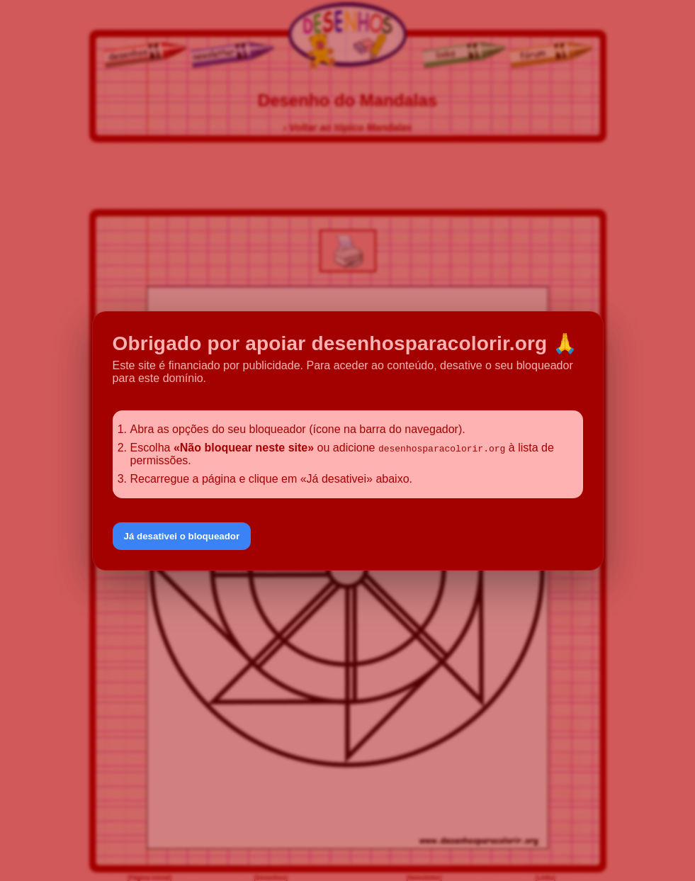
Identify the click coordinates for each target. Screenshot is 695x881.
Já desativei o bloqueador (182, 536)
